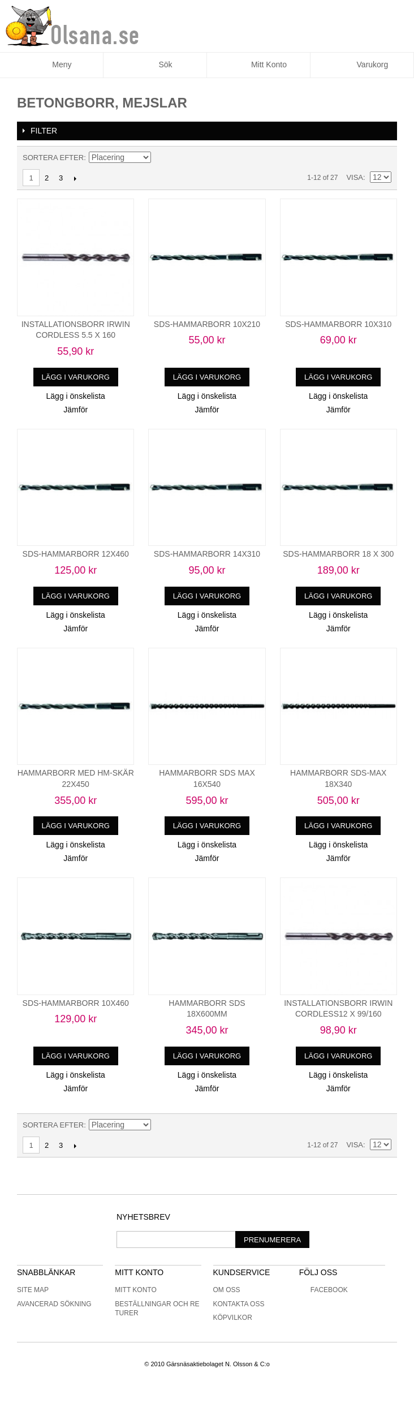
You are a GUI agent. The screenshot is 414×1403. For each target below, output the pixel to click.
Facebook (323, 1290)
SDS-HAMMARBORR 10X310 (338, 324)
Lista (382, 157)
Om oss (226, 1290)
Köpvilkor (232, 1318)
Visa (354, 177)
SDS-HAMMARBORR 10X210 (207, 324)
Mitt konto (136, 1290)
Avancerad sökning (54, 1304)
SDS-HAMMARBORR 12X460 (76, 553)
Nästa (75, 178)
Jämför (75, 409)
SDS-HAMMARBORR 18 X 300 (338, 553)
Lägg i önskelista (75, 396)
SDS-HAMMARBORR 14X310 (207, 553)
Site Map (33, 1290)
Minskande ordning (161, 157)
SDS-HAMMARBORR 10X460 (76, 1003)
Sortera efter (53, 157)
